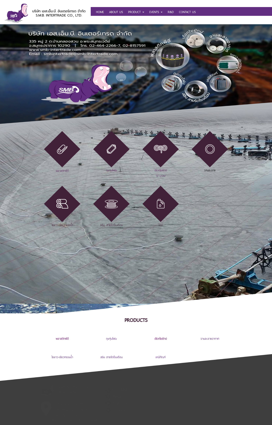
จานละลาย (210, 170)
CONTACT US (187, 11)
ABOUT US (116, 11)
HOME (100, 11)
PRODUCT (136, 11)
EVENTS (155, 11)
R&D (171, 11)
